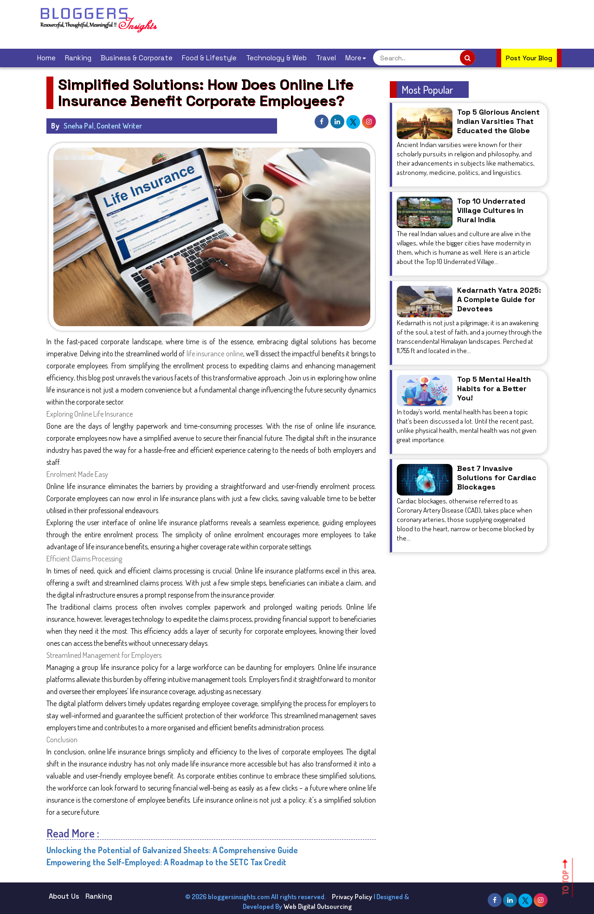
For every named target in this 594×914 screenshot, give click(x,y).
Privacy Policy (352, 896)
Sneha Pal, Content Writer (103, 125)
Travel (326, 57)
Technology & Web (276, 57)
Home (46, 57)
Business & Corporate (137, 57)
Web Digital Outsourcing (318, 906)
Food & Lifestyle (209, 57)
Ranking (78, 57)
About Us (64, 896)
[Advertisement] (341, 23)
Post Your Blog (529, 58)
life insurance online (215, 353)
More (355, 57)
